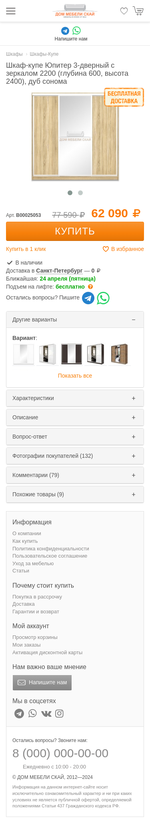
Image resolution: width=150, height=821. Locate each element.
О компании (26, 533)
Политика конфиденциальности (50, 549)
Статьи (20, 571)
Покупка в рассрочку (37, 597)
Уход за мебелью (33, 563)
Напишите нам (41, 682)
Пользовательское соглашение (49, 556)
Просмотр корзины (35, 637)
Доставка (23, 604)
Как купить (25, 541)
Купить (75, 231)
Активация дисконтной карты (47, 652)
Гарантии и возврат (35, 612)
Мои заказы (26, 645)
